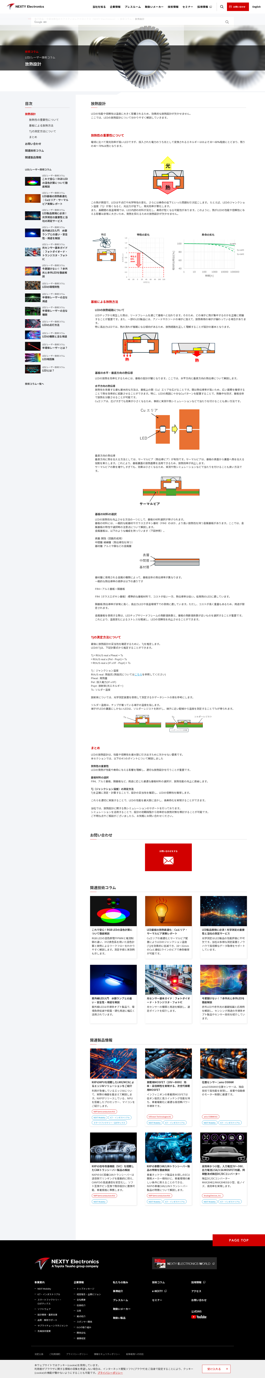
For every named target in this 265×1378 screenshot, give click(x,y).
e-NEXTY (157, 1291)
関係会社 (81, 1332)
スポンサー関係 (84, 1321)
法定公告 (38, 1354)
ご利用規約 (54, 1354)
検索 (222, 6)
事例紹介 (118, 1291)
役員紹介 (81, 1305)
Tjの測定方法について (42, 131)
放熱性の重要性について (44, 120)
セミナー (157, 1300)
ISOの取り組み (84, 1327)
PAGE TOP (239, 1240)
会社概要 (81, 1299)
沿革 (79, 1310)
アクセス (196, 1291)
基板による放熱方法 (41, 125)
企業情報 (79, 1282)
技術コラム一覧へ (34, 383)
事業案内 (39, 1282)
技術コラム (158, 1282)
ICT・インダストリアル (49, 1294)
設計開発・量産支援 (47, 1314)
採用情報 (196, 1282)
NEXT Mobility (44, 1288)
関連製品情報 (33, 157)
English (256, 6)
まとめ (33, 137)
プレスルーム (120, 1300)
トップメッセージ (85, 1288)
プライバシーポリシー (77, 1354)
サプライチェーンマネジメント (53, 1325)
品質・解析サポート (47, 1320)
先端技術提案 (44, 1331)
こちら (138, 674)
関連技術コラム (34, 150)
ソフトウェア (44, 1309)
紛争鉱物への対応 (135, 1354)
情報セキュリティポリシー (107, 1354)
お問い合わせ (239, 6)
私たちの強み (120, 1282)
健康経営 (81, 1338)
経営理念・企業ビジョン (89, 1294)
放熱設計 (30, 114)
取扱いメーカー (122, 1309)
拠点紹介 (81, 1316)
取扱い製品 (119, 1318)
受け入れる (214, 1369)
